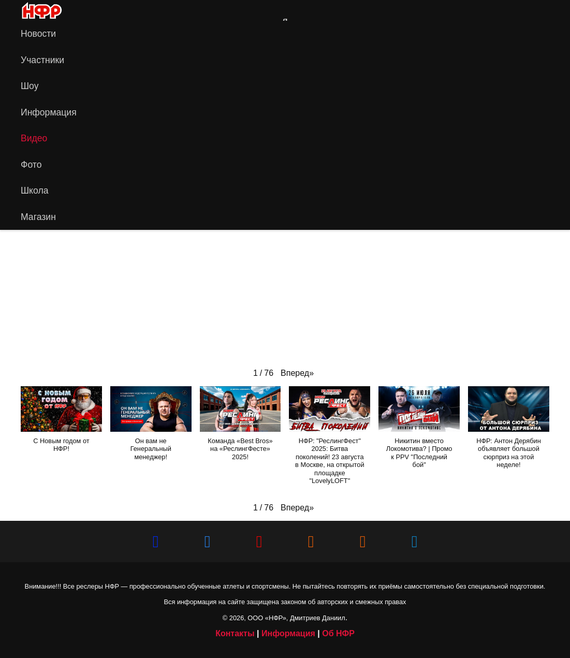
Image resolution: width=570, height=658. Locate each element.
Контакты (234, 633)
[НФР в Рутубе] (311, 541)
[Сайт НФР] (503, 10)
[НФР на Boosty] (363, 541)
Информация (288, 633)
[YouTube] (536, 10)
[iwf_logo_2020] (41, 11)
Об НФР (338, 633)
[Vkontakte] (519, 10)
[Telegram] (553, 10)
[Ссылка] (69, 10)
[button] (297, 373)
